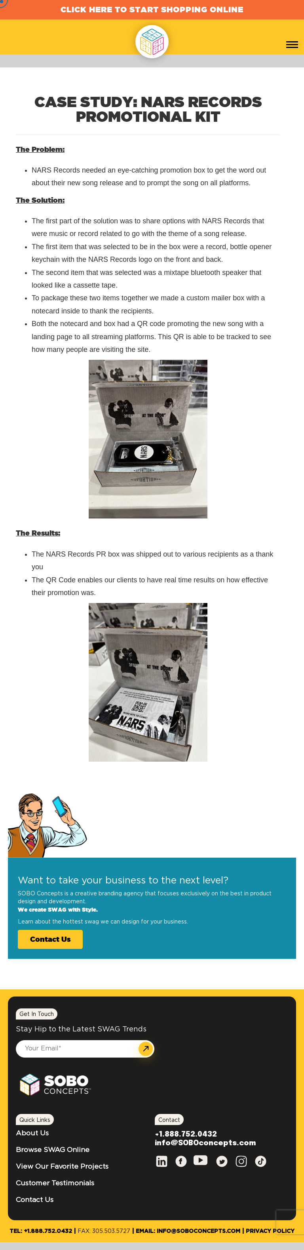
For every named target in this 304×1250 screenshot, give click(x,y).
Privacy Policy (270, 1231)
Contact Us (50, 939)
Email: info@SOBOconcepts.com (188, 1231)
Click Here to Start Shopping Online (152, 9)
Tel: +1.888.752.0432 (41, 1231)
